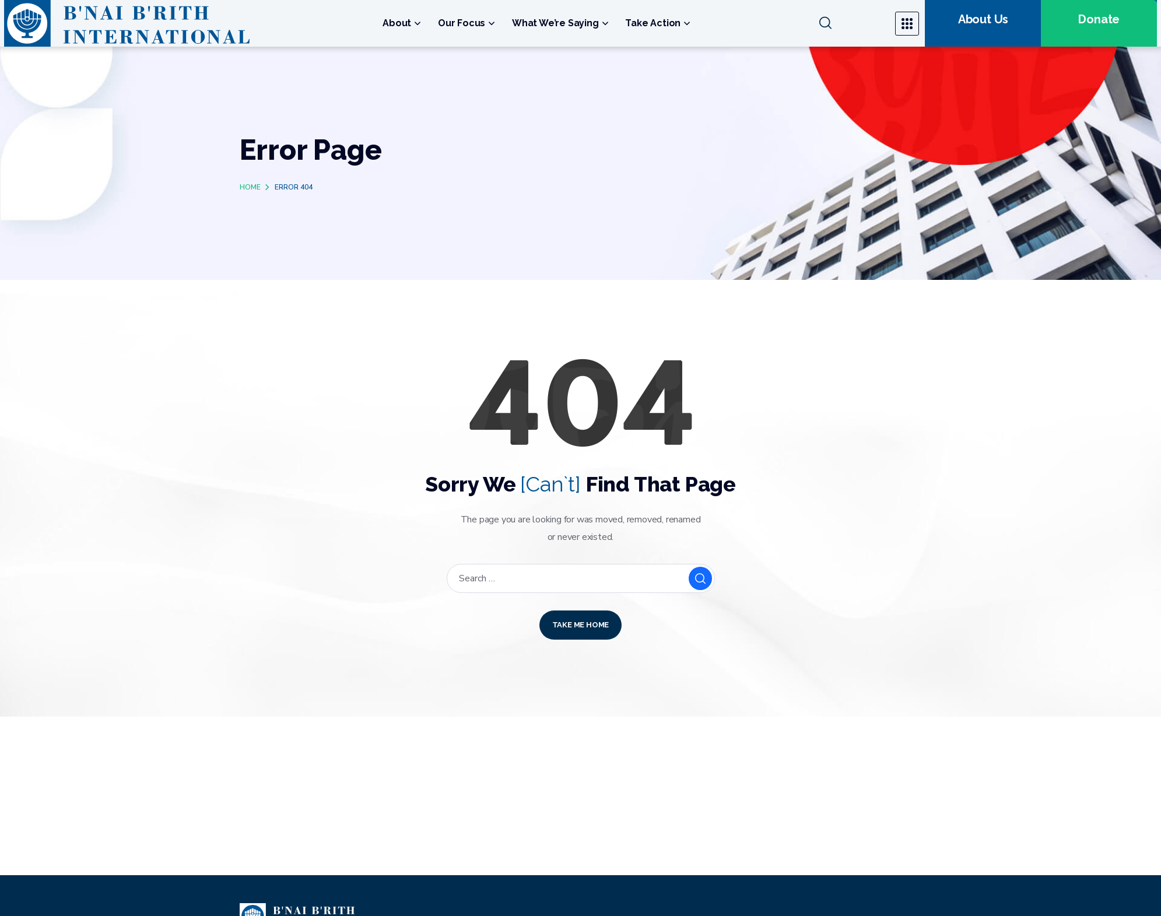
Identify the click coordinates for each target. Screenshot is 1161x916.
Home (250, 187)
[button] (850, 23)
